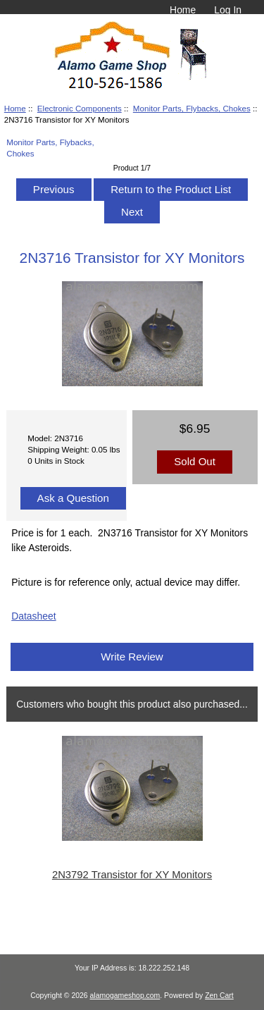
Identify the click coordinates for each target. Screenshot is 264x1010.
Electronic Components (79, 108)
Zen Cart (219, 995)
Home (183, 10)
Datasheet (33, 616)
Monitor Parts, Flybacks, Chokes (192, 108)
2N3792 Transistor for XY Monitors (132, 874)
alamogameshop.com (125, 995)
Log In (227, 10)
